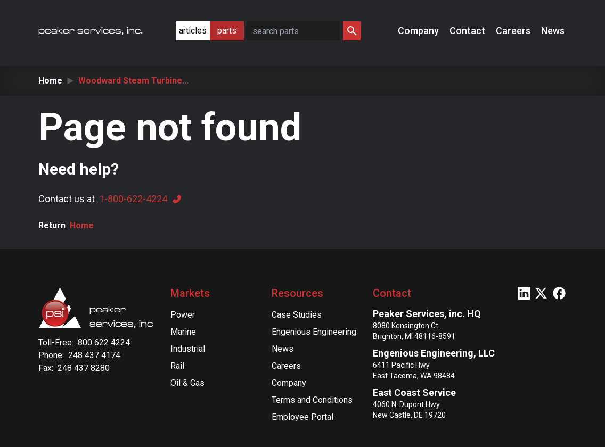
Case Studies (297, 315)
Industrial (187, 349)
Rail (177, 366)
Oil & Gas (187, 383)
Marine (183, 332)
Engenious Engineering (314, 332)
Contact (468, 30)
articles (193, 31)
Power (182, 315)
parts (226, 31)
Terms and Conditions (312, 400)
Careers (514, 30)
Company (419, 30)
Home (50, 81)
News (554, 30)
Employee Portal (302, 417)
